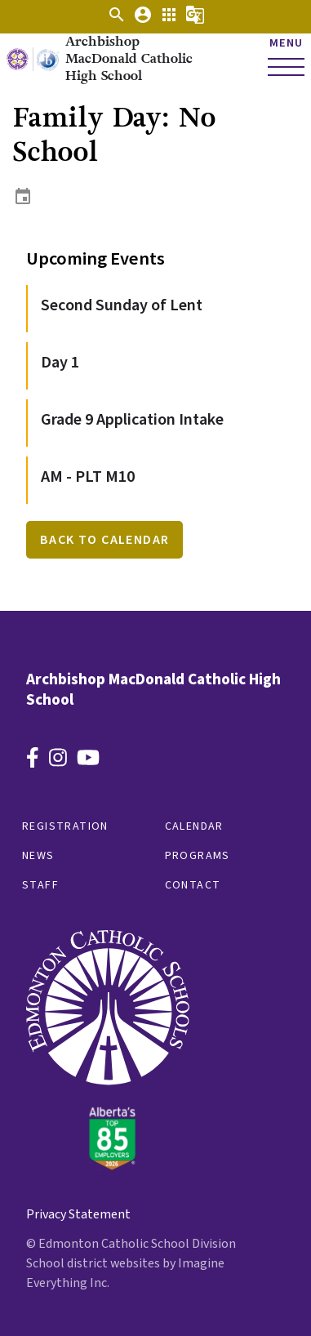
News (38, 856)
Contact (193, 885)
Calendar (194, 826)
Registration (65, 826)
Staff (40, 885)
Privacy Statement (78, 1214)
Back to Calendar (104, 540)
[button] (117, 20)
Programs (197, 856)
